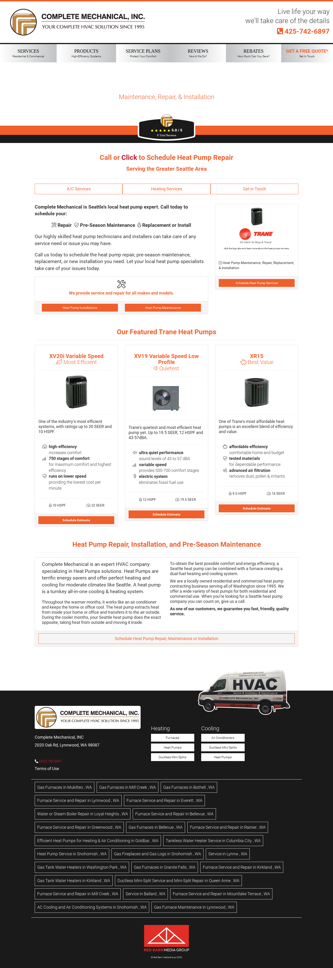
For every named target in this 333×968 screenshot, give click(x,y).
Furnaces (172, 738)
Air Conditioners (222, 738)
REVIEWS (198, 53)
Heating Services (166, 188)
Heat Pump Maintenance (163, 308)
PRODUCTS (86, 53)
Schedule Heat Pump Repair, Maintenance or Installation (166, 638)
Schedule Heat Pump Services (257, 283)
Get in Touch (254, 188)
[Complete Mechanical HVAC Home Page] (77, 22)
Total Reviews (166, 135)
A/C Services (79, 188)
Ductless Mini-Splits (172, 757)
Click (129, 157)
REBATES (253, 53)
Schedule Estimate (76, 520)
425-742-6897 (303, 31)
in (64, 787)
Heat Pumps (173, 747)
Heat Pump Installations (80, 308)
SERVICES (28, 53)
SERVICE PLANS (143, 53)
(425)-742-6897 (50, 761)
